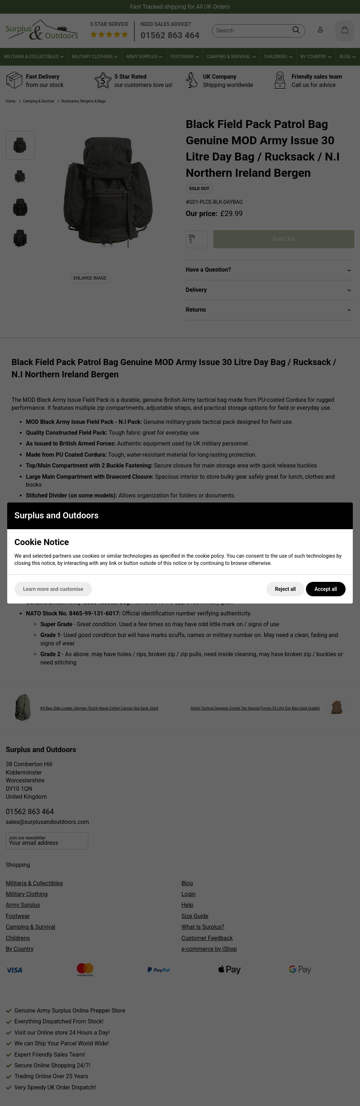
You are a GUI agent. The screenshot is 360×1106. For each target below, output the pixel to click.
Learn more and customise (53, 589)
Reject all (285, 589)
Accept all (326, 589)
